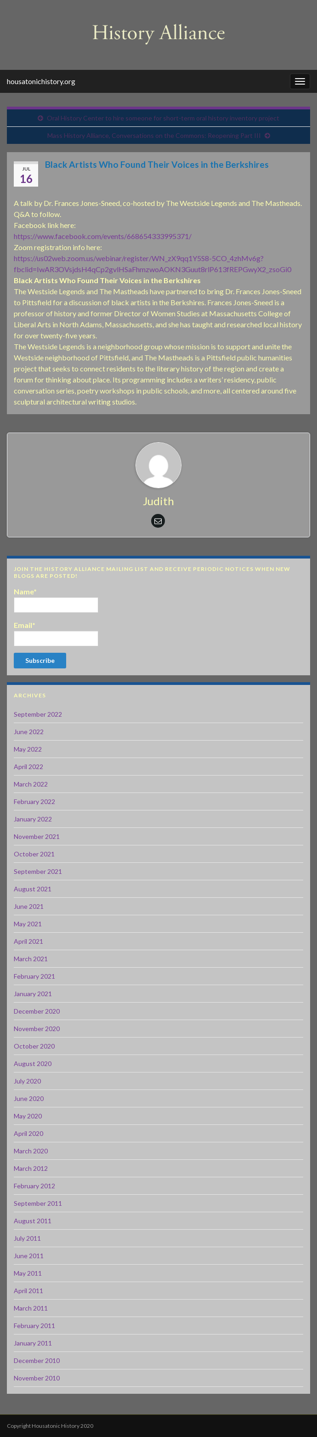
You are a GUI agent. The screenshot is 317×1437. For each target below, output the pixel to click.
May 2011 (28, 1273)
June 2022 (29, 732)
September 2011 (38, 1203)
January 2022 (33, 819)
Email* (56, 633)
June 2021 (29, 906)
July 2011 (27, 1238)
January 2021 (33, 994)
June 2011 (29, 1256)
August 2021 (32, 889)
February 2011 (34, 1325)
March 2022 (31, 784)
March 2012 (31, 1168)
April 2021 (28, 941)
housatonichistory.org (41, 81)
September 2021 (38, 871)
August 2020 (32, 1063)
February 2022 (34, 801)
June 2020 (29, 1098)
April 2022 (28, 766)
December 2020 (37, 1011)
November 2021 (37, 836)
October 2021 (34, 854)
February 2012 (34, 1186)
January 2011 (33, 1343)
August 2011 (32, 1221)
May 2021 (28, 924)
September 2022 (38, 714)
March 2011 (31, 1308)
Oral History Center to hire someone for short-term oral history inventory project (163, 118)
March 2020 (31, 1151)
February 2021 (34, 976)
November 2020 (37, 1028)
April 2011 (28, 1290)
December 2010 (37, 1360)
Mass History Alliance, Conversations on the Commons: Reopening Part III (154, 135)
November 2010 (37, 1378)
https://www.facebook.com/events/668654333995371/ (103, 236)
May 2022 (28, 749)
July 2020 (27, 1081)
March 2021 (31, 959)
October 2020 (34, 1046)
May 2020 (28, 1116)
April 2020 (28, 1133)
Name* (56, 600)
